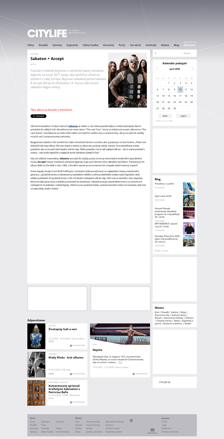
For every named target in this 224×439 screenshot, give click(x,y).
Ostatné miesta (164, 320)
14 (163, 95)
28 (163, 108)
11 (186, 89)
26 (191, 102)
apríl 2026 (174, 68)
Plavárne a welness (172, 323)
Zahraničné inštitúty (173, 317)
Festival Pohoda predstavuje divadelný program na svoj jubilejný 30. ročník (167, 212)
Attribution (167, 428)
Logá (164, 425)
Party (122, 45)
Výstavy (57, 45)
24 (180, 102)
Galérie (174, 312)
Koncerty (108, 45)
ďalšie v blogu (161, 250)
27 (157, 108)
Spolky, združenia (94, 431)
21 (163, 102)
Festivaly (151, 45)
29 (169, 108)
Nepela (97, 350)
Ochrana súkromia (170, 431)
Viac (120, 362)
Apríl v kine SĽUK (163, 196)
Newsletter (152, 433)
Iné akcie (135, 45)
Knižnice (190, 317)
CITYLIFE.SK (164, 382)
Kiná (157, 312)
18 (186, 95)
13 (157, 95)
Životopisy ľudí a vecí (63, 329)
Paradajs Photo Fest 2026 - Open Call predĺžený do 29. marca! (168, 239)
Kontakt (166, 418)
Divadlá (43, 45)
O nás (164, 421)
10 (180, 89)
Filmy (30, 45)
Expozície (72, 45)
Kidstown (189, 45)
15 (169, 95)
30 (174, 108)
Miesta (165, 45)
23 (174, 102)
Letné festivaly (62, 431)
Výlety (177, 320)
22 (169, 102)
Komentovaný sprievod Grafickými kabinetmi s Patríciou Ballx (64, 389)
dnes (165, 115)
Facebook (131, 420)
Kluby (183, 312)
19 (191, 95)
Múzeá (158, 317)
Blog (176, 45)
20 (157, 102)
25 (186, 102)
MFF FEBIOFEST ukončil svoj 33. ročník (166, 225)
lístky (51, 373)
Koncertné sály (162, 315)
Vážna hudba (90, 45)
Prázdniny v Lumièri (164, 183)
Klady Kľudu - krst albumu (66, 357)
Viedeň (187, 323)
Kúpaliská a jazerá (114, 431)
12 (191, 89)
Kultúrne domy (179, 315)
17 (180, 95)
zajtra (183, 115)
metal (33, 64)
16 (174, 95)
